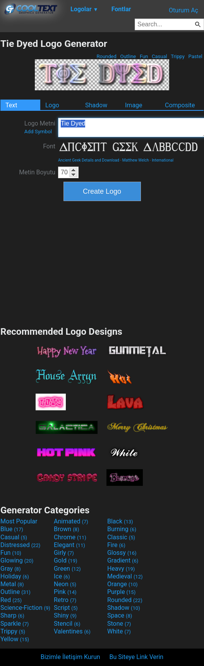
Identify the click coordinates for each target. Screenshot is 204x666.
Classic (121, 537)
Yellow (14, 639)
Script (66, 607)
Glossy (122, 552)
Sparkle (14, 623)
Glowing (16, 560)
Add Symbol (38, 131)
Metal (12, 584)
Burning (121, 529)
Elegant (69, 545)
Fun (144, 56)
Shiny (65, 615)
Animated (71, 521)
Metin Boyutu (37, 172)
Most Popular (19, 521)
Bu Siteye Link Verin (137, 657)
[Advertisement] (102, 262)
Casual (159, 56)
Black (120, 521)
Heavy (121, 568)
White (119, 631)
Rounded (106, 56)
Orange (122, 584)
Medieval (125, 576)
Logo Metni (39, 127)
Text (11, 105)
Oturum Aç (183, 10)
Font (49, 146)
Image (133, 105)
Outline (128, 56)
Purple (121, 591)
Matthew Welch (135, 160)
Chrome (70, 537)
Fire (116, 545)
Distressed (20, 545)
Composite (180, 105)
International (162, 160)
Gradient (122, 560)
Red (11, 600)
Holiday (14, 576)
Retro (65, 600)
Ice (62, 576)
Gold (65, 560)
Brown (66, 529)
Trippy (178, 56)
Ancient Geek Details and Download (88, 160)
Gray (10, 568)
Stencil (67, 623)
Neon (65, 584)
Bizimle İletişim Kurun (70, 657)
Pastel (195, 56)
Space (119, 615)
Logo (52, 105)
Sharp (12, 615)
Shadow (96, 105)
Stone (119, 623)
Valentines (72, 631)
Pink (65, 591)
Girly (64, 552)
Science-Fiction (25, 607)
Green (67, 568)
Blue (11, 529)
